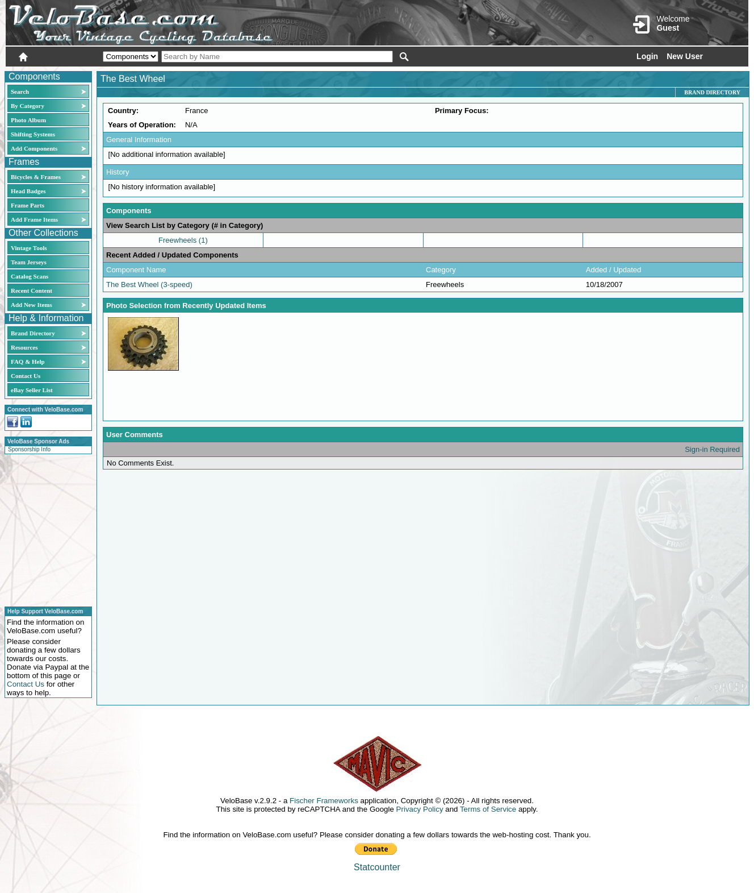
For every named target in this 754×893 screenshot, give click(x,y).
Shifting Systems (33, 134)
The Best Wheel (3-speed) (149, 284)
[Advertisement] (45, 528)
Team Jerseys (29, 262)
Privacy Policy (419, 809)
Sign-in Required (712, 449)
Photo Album (28, 120)
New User (685, 56)
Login (647, 56)
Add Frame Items (34, 219)
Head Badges (28, 191)
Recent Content (31, 290)
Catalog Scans (29, 276)
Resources (24, 347)
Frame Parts (27, 205)
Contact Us (25, 375)
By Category (27, 105)
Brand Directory (33, 333)
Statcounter (377, 867)
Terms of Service (488, 809)
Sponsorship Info (29, 449)
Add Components (34, 148)
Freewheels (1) (183, 240)
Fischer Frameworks (324, 800)
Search (20, 91)
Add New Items (31, 304)
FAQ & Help (28, 361)
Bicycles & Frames (36, 176)
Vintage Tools (29, 247)
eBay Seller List (32, 390)
